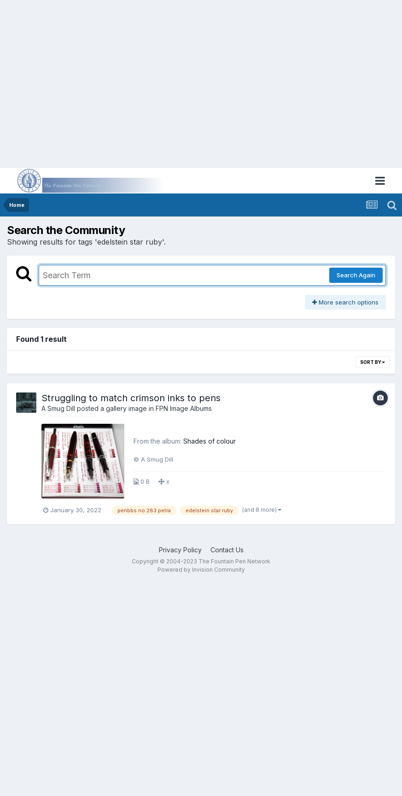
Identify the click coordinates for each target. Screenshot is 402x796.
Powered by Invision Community (201, 569)
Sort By (372, 362)
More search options (345, 302)
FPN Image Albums (184, 408)
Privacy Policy (180, 550)
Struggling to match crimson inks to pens (131, 398)
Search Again (356, 275)
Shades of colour (209, 441)
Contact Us (227, 550)
